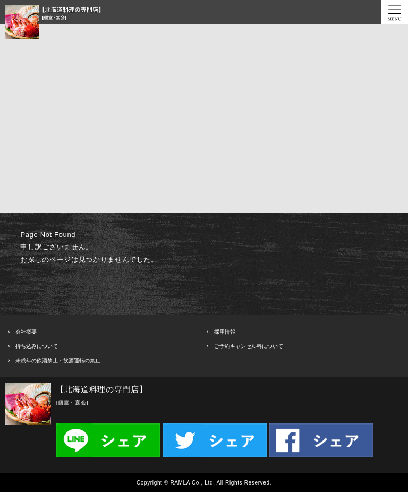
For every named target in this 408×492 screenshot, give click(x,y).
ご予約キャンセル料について (248, 346)
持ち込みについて (36, 346)
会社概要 (26, 332)
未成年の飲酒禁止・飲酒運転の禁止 (57, 360)
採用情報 (224, 332)
